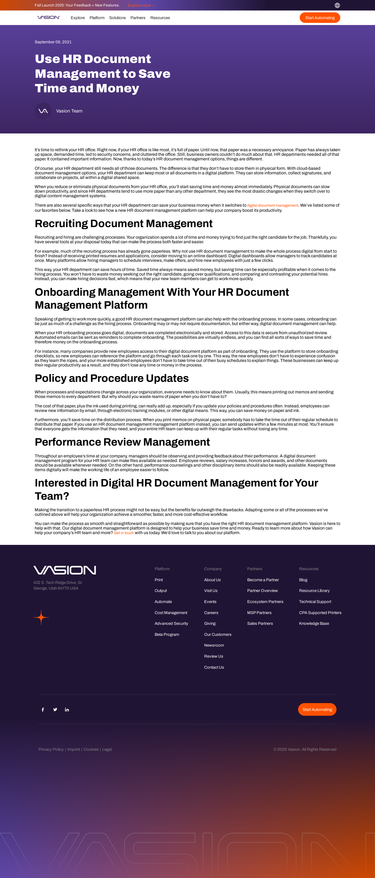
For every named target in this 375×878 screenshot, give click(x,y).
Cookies (91, 749)
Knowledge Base (314, 623)
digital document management (272, 205)
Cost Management (171, 612)
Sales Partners (260, 623)
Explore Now (141, 5)
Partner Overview (262, 590)
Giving (209, 623)
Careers (211, 612)
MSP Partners (259, 612)
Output (161, 590)
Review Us (213, 656)
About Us (212, 579)
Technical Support (315, 601)
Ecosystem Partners (265, 601)
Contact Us (214, 667)
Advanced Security (171, 623)
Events (210, 601)
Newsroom (214, 645)
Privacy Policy (51, 749)
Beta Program (167, 634)
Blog (303, 579)
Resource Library (314, 590)
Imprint (74, 749)
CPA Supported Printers (320, 612)
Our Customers (218, 634)
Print (159, 579)
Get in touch (124, 533)
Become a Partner (263, 579)
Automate (163, 601)
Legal (107, 749)
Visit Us (211, 590)
